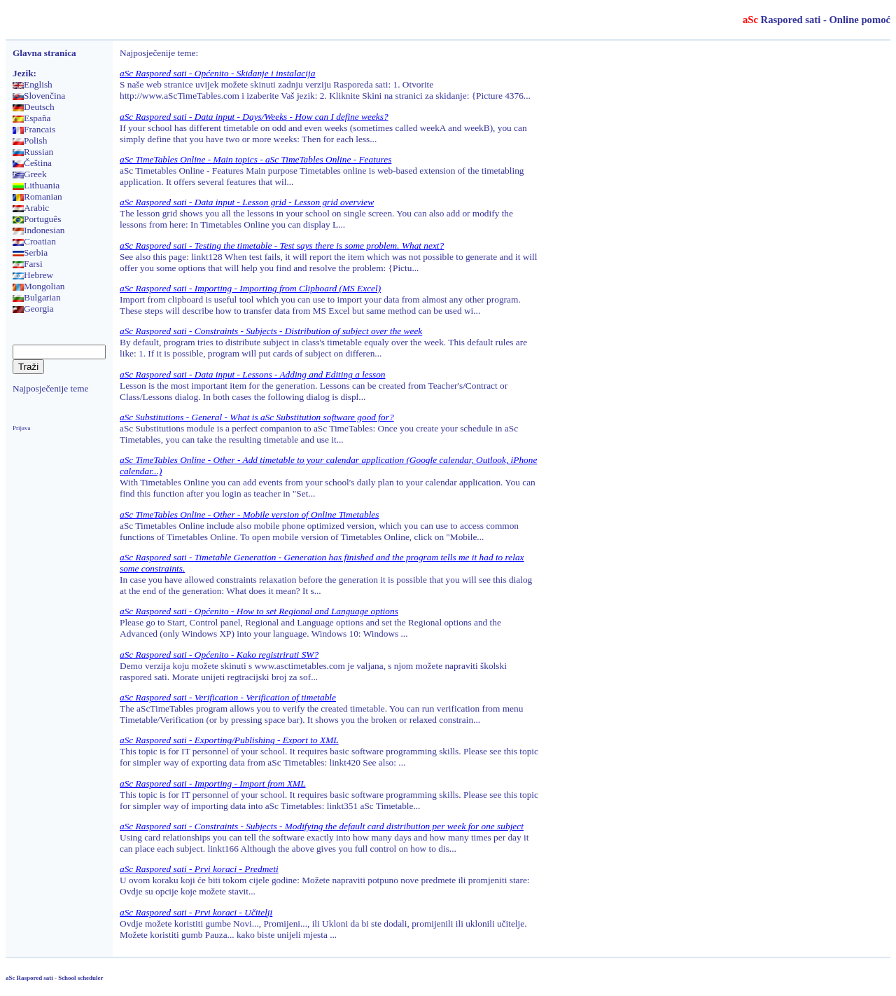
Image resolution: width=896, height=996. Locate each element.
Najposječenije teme (50, 388)
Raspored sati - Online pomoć (816, 19)
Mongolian (39, 286)
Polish (30, 140)
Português (37, 219)
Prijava (22, 427)
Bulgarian (37, 297)
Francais (34, 129)
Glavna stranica (44, 53)
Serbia (30, 252)
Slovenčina (39, 95)
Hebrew (33, 275)
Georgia (33, 308)
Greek (30, 174)
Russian (33, 151)
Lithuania (36, 185)
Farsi (28, 263)
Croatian (34, 241)
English (32, 84)
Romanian (37, 196)
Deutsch (34, 107)
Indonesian (38, 230)
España (32, 118)
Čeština (32, 163)
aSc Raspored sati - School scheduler (54, 977)
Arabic (31, 207)
